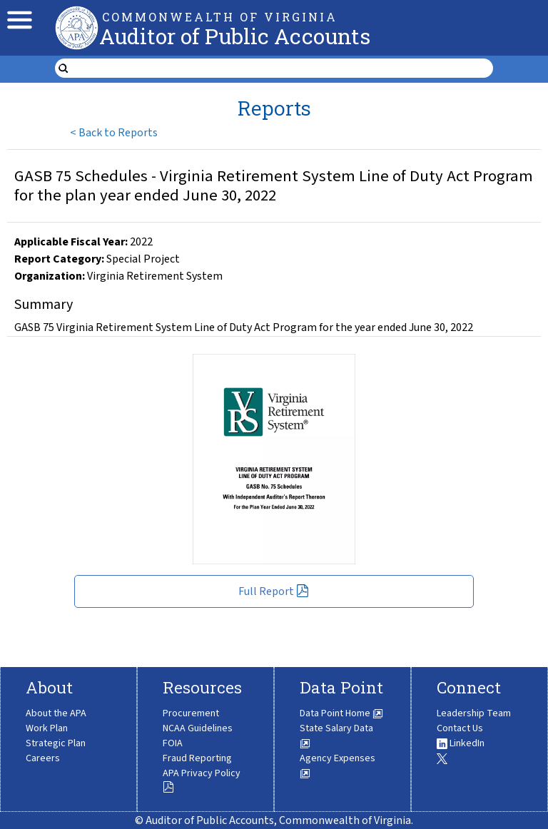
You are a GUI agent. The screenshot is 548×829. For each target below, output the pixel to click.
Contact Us (460, 728)
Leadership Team (474, 713)
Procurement (191, 713)
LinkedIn (460, 743)
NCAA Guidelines (198, 728)
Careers (43, 758)
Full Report (273, 591)
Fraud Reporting (197, 758)
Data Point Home (341, 713)
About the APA (56, 713)
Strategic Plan (56, 743)
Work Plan (47, 728)
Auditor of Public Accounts (234, 36)
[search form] (283, 68)
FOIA (173, 743)
